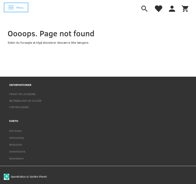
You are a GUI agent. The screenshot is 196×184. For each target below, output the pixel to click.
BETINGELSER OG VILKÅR (25, 100)
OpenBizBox (18, 176)
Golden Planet (38, 176)
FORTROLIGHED (19, 107)
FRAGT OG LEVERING (22, 94)
